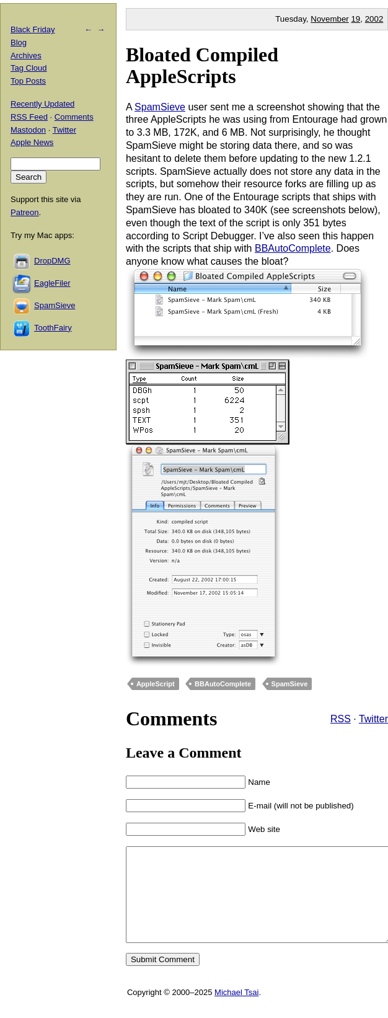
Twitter (373, 719)
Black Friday (33, 29)
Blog (19, 42)
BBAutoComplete (293, 248)
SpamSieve (159, 107)
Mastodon (28, 130)
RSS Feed (29, 117)
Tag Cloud (29, 68)
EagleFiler (52, 283)
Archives (26, 55)
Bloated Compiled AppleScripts (202, 65)
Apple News (32, 142)
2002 (374, 19)
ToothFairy (53, 327)
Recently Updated (42, 103)
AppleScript (155, 684)
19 (355, 19)
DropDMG (52, 260)
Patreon (25, 212)
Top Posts (28, 81)
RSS (340, 719)
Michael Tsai (236, 1011)
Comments (74, 117)
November (329, 19)
